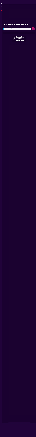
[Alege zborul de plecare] (8, 28)
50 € (5, 24)
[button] (1, 1)
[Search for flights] (1, 3)
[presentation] (27, 24)
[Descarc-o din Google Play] (18, 40)
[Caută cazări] (1, 4)
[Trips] (1, 8)
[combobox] (5, 26)
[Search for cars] (1, 6)
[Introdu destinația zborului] (17, 28)
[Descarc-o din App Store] (22, 40)
